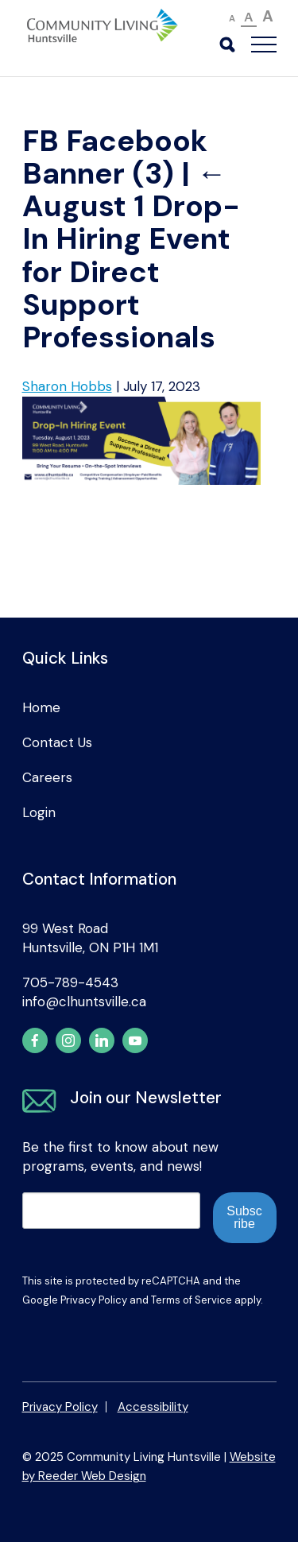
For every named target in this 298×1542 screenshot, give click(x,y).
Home (41, 707)
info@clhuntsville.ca (84, 1001)
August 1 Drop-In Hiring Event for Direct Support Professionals (131, 255)
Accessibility (153, 1407)
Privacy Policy (93, 1300)
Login (39, 812)
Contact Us (57, 742)
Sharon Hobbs (67, 386)
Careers (47, 777)
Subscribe (243, 1217)
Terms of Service (191, 1300)
